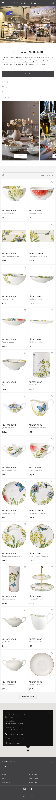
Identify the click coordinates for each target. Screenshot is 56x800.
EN (28, 796)
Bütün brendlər (7, 92)
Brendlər (4, 778)
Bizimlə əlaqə (33, 782)
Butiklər (4, 774)
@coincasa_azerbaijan (14, 716)
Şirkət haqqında (7, 782)
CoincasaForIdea (12, 720)
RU (32, 796)
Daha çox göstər (28, 696)
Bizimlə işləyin (33, 774)
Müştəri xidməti (33, 778)
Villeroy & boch (7, 87)
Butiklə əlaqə (28, 74)
